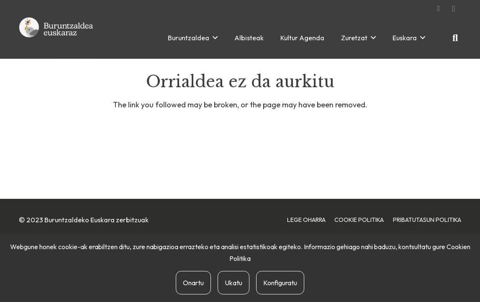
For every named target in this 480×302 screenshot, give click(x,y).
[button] (215, 38)
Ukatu (233, 283)
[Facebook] (438, 8)
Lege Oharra (306, 220)
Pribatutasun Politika (427, 220)
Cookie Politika (359, 220)
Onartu (193, 283)
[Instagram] (453, 8)
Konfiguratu (280, 283)
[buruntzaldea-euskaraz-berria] (56, 38)
